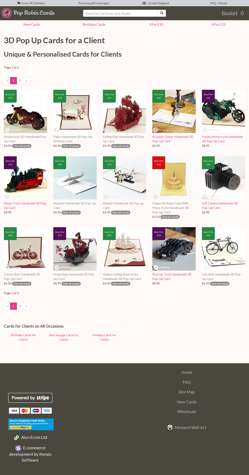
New (31, 24)
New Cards (186, 401)
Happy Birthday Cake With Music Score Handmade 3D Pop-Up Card (170, 207)
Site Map (187, 391)
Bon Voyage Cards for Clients (64, 337)
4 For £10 (217, 24)
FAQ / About (218, 3)
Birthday (93, 24)
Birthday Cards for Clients (23, 337)
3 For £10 (155, 24)
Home (186, 372)
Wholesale (186, 411)
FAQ (187, 382)
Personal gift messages (93, 3)
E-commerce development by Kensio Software (30, 453)
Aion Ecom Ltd (30, 438)
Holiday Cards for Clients (104, 337)
